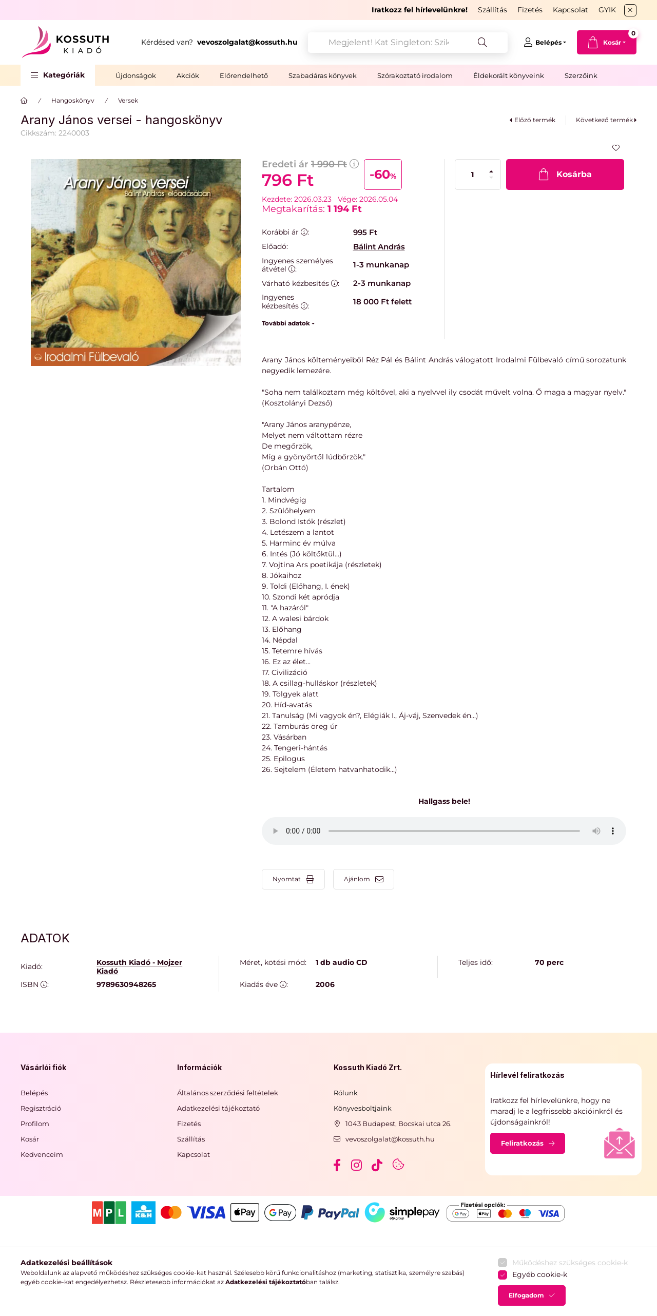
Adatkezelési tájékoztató (218, 1108)
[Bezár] (630, 10)
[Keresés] (482, 42)
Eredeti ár (310, 164)
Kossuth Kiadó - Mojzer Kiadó (139, 967)
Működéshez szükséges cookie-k (570, 1262)
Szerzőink (581, 75)
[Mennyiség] (473, 174)
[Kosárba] (565, 174)
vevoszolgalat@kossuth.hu (390, 1139)
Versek (128, 100)
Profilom (35, 1123)
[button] (58, 75)
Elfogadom (526, 1295)
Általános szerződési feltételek (227, 1093)
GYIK (607, 9)
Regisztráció (41, 1108)
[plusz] (491, 171)
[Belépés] (545, 42)
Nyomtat (287, 879)
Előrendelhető (244, 75)
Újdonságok (135, 75)
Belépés (34, 1093)
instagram (357, 1165)
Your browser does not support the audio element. (444, 831)
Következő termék (604, 120)
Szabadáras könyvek (322, 75)
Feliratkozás (522, 1143)
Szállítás (492, 9)
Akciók (188, 75)
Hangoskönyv (72, 100)
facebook (336, 1165)
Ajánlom (357, 879)
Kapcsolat (570, 9)
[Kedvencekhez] (616, 148)
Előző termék (534, 120)
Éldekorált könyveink (508, 75)
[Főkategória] (24, 100)
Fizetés (530, 9)
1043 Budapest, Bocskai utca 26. (398, 1123)
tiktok (378, 1165)
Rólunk (346, 1093)
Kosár (30, 1139)
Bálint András (379, 246)
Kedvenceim (42, 1154)
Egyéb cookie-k (539, 1274)
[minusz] (491, 178)
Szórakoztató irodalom (415, 75)
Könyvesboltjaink (363, 1108)
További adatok (286, 323)
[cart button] (606, 42)
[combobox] (408, 42)
